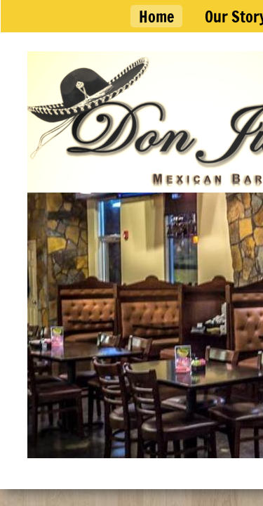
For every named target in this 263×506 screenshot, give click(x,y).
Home (156, 16)
